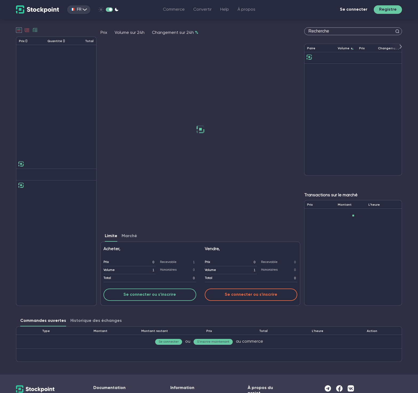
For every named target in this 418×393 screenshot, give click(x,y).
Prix (106, 262)
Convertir (202, 9)
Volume (109, 270)
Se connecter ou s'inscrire (149, 295)
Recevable (168, 262)
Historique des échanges (96, 321)
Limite (111, 236)
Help (224, 9)
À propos (246, 9)
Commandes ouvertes (43, 321)
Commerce (174, 9)
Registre (388, 9)
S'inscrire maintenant (213, 341)
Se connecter (353, 9)
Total (107, 278)
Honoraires (168, 270)
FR (79, 9)
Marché (129, 236)
